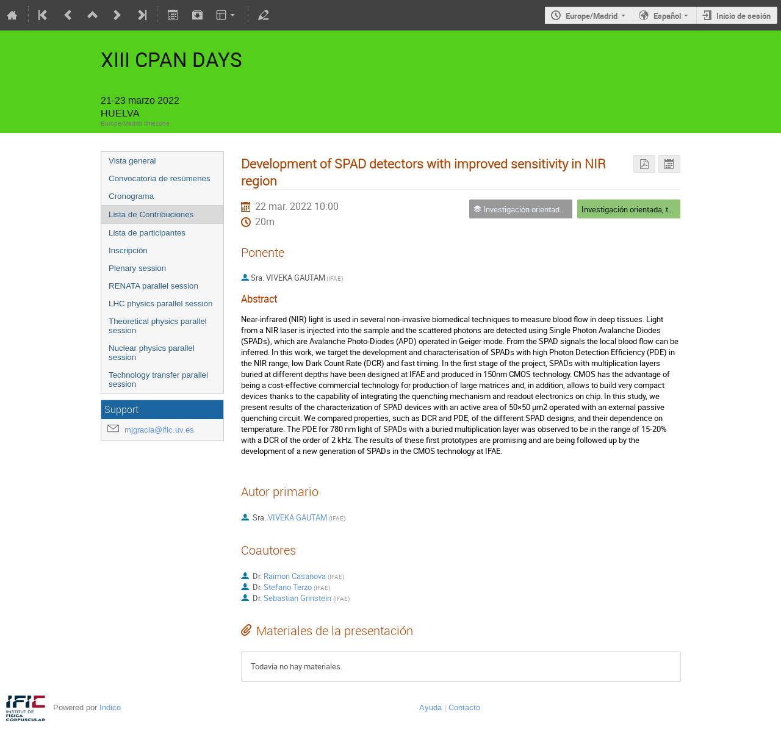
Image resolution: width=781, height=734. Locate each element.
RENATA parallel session (153, 285)
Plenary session (137, 268)
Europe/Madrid (591, 15)
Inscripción (128, 250)
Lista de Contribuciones (151, 214)
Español (667, 15)
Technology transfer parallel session (158, 379)
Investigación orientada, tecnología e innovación (664, 209)
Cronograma (131, 196)
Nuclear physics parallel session (152, 353)
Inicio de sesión (743, 15)
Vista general (132, 160)
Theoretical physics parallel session (158, 326)
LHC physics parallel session (160, 303)
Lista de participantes (147, 232)
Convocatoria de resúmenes (160, 178)
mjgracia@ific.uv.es (159, 430)
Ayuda (430, 707)
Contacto (464, 707)
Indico (110, 707)
